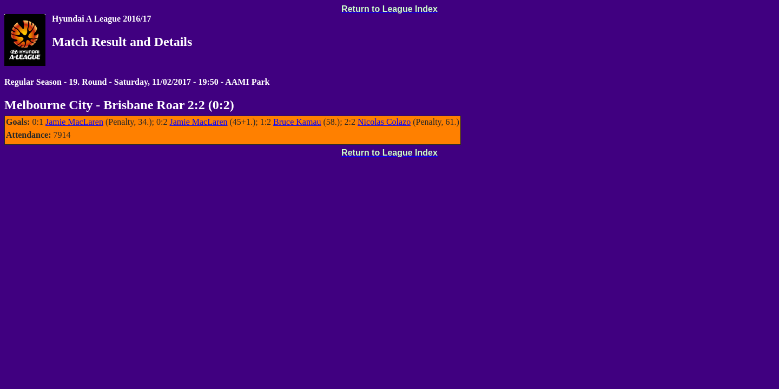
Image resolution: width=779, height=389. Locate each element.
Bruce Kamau (297, 121)
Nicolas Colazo (384, 121)
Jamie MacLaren (74, 121)
